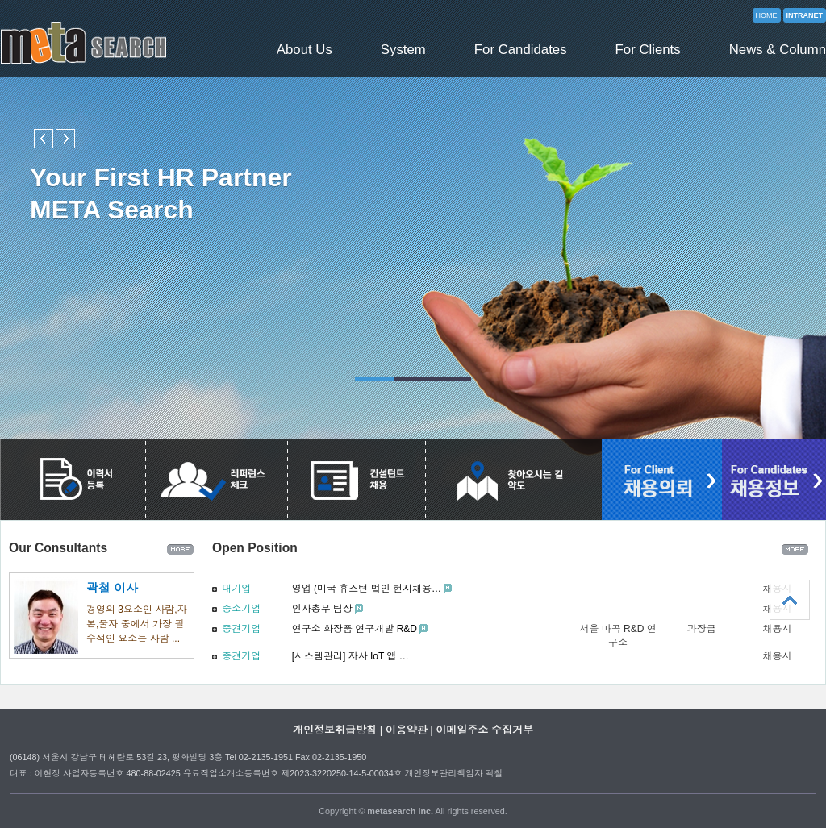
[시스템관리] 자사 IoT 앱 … (350, 656)
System (403, 49)
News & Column (777, 49)
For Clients (648, 49)
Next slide (65, 138)
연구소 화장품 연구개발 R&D (354, 629)
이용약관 (407, 730)
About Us (304, 49)
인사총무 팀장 (322, 608)
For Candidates (520, 49)
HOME (767, 15)
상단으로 (790, 600)
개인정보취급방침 (335, 730)
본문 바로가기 (0, 0)
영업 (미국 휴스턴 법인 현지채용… (366, 588)
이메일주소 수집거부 (484, 730)
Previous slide (43, 138)
